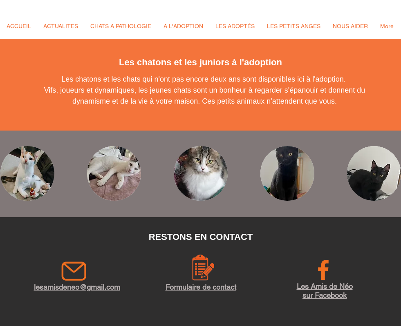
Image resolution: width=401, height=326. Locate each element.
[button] (60, 26)
